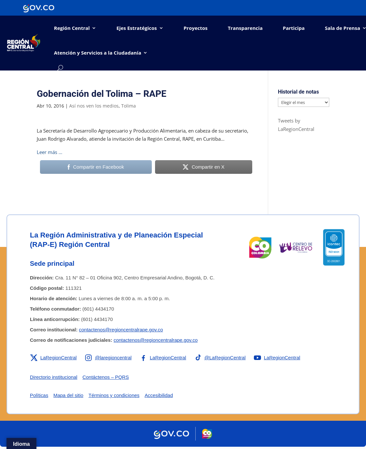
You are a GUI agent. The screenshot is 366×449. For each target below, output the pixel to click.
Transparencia (245, 28)
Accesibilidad (159, 395)
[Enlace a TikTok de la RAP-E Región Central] (221, 358)
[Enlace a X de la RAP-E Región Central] (53, 358)
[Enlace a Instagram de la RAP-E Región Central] (108, 358)
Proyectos (196, 28)
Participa (294, 28)
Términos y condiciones (114, 395)
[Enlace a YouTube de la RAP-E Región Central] (278, 358)
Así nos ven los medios (94, 106)
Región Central (72, 28)
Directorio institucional (54, 377)
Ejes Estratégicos (136, 28)
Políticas (39, 395)
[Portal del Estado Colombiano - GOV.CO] (39, 8)
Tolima (128, 106)
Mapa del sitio (69, 395)
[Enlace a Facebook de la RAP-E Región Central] (163, 358)
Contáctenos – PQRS (106, 377)
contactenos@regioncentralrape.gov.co (121, 329)
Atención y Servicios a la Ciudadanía (97, 52)
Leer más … (49, 152)
